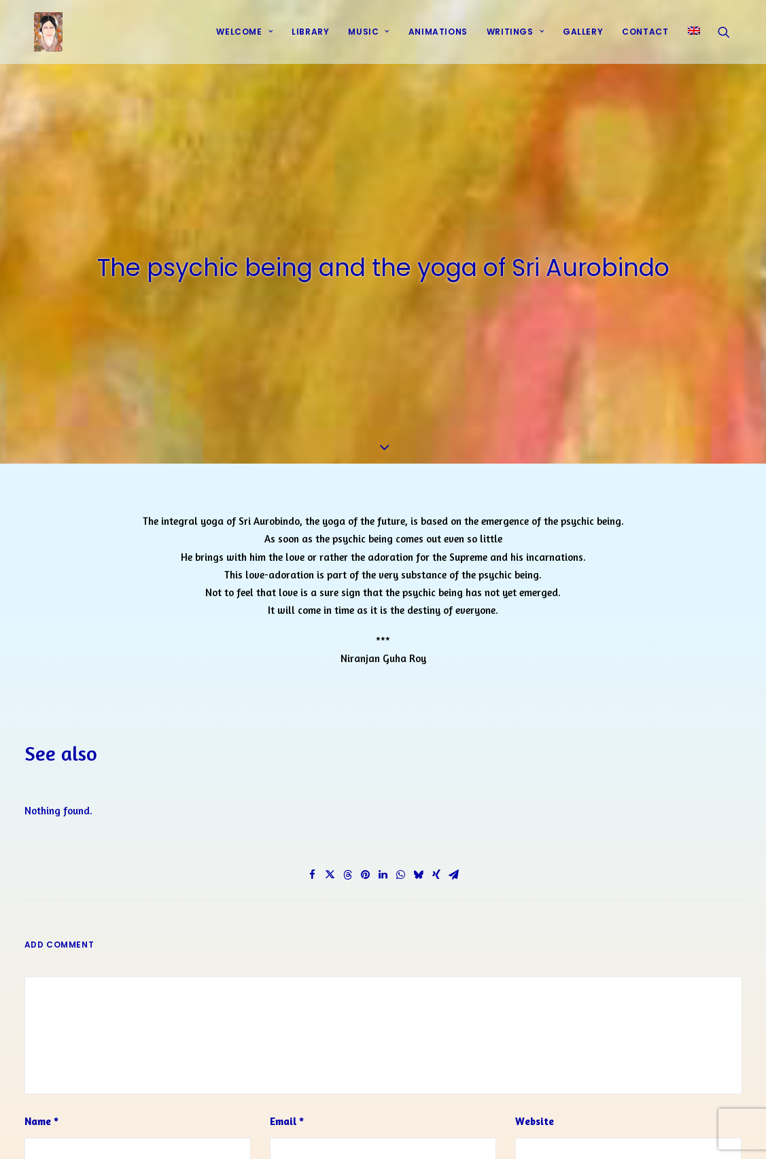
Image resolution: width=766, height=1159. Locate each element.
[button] (730, 36)
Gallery (583, 35)
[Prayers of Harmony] (41, 36)
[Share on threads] (348, 871)
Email (287, 1117)
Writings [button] (515, 35)
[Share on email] (454, 871)
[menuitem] (244, 36)
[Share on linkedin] (383, 871)
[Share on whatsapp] (401, 871)
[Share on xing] (436, 871)
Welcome (244, 35)
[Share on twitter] (330, 871)
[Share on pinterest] (366, 871)
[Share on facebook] (312, 871)
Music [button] (368, 35)
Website (534, 1117)
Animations (438, 35)
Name (41, 1117)
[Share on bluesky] (419, 871)
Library (310, 35)
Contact (645, 35)
